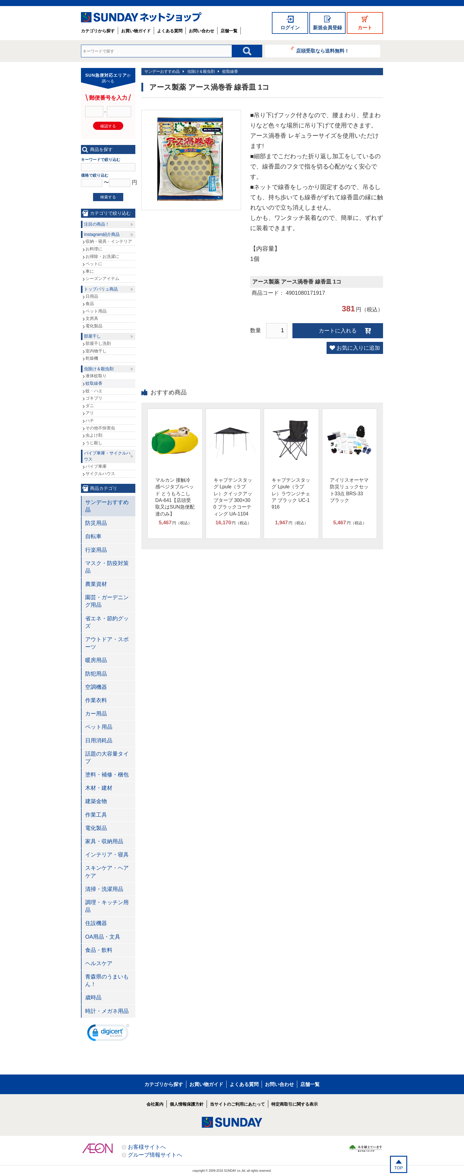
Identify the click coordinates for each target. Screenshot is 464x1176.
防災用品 (96, 523)
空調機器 (96, 687)
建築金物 (96, 801)
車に (89, 271)
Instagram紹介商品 (102, 234)
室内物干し (96, 351)
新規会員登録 (327, 27)
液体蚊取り (96, 375)
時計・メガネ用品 (107, 1011)
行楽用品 (96, 550)
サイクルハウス (100, 473)
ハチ (89, 420)
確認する (108, 126)
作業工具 (96, 815)
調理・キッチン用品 (107, 906)
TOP (398, 1167)
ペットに (93, 263)
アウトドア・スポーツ (107, 643)
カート (365, 27)
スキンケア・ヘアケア (107, 872)
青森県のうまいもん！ (107, 980)
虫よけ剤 (93, 435)
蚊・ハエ (93, 390)
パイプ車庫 (96, 466)
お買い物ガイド (136, 30)
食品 (89, 303)
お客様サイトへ (147, 1147)
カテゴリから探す (98, 30)
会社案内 (155, 1104)
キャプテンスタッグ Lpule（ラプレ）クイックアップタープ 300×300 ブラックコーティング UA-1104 (233, 496)
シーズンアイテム (102, 278)
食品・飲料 (98, 950)
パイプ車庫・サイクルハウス (107, 456)
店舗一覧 (229, 30)
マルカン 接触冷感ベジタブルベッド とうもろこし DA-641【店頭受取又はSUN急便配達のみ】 (175, 496)
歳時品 (93, 997)
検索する (108, 197)
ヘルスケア (98, 963)
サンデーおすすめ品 (162, 71)
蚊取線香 (230, 71)
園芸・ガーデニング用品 (107, 601)
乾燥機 (91, 358)
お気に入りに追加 (358, 348)
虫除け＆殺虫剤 (201, 71)
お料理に (93, 248)
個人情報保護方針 (187, 1104)
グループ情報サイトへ (155, 1155)
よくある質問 (169, 30)
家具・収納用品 (104, 841)
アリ (89, 412)
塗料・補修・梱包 (107, 775)
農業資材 (96, 584)
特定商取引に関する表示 (294, 1104)
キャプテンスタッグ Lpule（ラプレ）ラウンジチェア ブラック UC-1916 (291, 493)
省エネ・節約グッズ (107, 622)
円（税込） (175, 522)
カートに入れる (338, 331)
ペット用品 (96, 311)
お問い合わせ (201, 30)
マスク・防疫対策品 (107, 567)
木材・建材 (98, 788)
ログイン (290, 27)
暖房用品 (96, 660)
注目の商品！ (96, 224)
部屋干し (92, 336)
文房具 (91, 318)
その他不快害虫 (100, 428)
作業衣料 (96, 700)
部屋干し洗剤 (98, 343)
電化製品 (93, 325)
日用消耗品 (98, 740)
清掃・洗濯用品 (104, 889)
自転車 (93, 536)
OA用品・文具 (102, 937)
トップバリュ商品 (101, 289)
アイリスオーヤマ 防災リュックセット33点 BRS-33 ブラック (349, 490)
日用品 (91, 296)
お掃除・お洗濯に (102, 256)
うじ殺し (93, 442)
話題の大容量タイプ (107, 757)
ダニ (89, 405)
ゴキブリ (93, 398)
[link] (108, 1034)
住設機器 (96, 923)
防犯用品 (96, 674)
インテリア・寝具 (107, 855)
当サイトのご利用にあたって (237, 1104)
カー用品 (96, 714)
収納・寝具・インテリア (108, 241)
